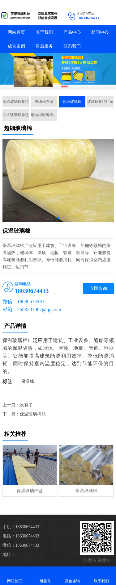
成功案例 (16, 46)
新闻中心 (100, 32)
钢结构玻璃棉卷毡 (44, 115)
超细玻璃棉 (72, 101)
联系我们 (72, 46)
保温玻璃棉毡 (33, 414)
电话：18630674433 (20, 536)
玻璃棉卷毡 (44, 101)
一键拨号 (43, 575)
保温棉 (27, 381)
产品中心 (72, 32)
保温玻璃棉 (86, 490)
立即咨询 (98, 288)
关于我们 (44, 32)
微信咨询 (72, 575)
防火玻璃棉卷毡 (16, 115)
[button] (56, 84)
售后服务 (44, 46)
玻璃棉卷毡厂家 (100, 101)
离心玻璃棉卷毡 (16, 101)
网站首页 (16, 32)
